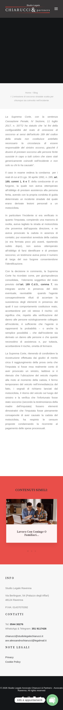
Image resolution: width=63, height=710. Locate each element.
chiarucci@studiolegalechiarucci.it (24, 636)
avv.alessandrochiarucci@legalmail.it (26, 640)
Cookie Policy (13, 661)
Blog (35, 92)
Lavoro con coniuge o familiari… (31, 530)
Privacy (9, 657)
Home (28, 92)
